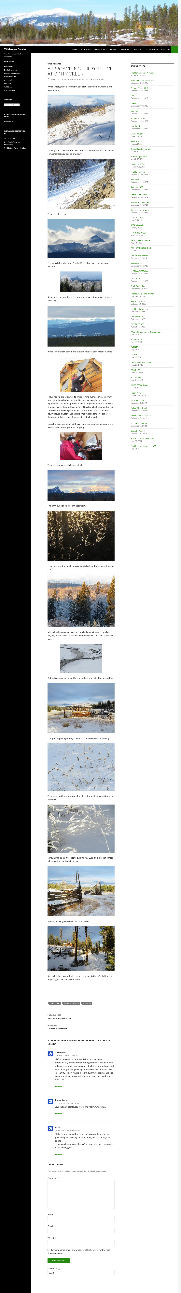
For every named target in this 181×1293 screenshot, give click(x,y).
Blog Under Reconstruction (81, 1016)
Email (51, 1226)
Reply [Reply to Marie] (59, 1154)
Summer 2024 (137, 187)
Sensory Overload (138, 301)
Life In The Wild (54, 64)
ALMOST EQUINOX (139, 385)
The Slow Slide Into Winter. (142, 293)
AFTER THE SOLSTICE (140, 240)
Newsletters (99, 49)
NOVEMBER (136, 263)
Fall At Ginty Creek (139, 408)
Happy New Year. (138, 164)
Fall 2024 (135, 179)
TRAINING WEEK (138, 233)
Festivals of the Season (81, 1027)
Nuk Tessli (165, 49)
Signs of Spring (137, 141)
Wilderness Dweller (15, 49)
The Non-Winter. (138, 172)
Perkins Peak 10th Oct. (141, 88)
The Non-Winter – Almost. (142, 73)
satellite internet (71, 1003)
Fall (132, 95)
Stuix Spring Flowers (140, 210)
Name (51, 1214)
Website (52, 1238)
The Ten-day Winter (139, 255)
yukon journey (9, 90)
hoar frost (55, 1003)
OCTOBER (135, 278)
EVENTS (134, 347)
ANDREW (135, 370)
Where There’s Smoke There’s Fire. (145, 332)
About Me (138, 49)
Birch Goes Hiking (138, 286)
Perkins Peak (136, 339)
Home (74, 49)
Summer (134, 111)
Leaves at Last (137, 133)
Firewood (135, 103)
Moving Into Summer (140, 202)
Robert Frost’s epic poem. (142, 149)
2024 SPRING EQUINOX (141, 248)
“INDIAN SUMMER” (139, 423)
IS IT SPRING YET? (139, 377)
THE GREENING (138, 217)
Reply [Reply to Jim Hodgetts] (59, 1086)
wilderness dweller (79, 79)
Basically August (138, 431)
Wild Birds (8, 87)
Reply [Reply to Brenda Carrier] (59, 1113)
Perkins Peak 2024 (139, 194)
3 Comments (98, 79)
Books (113, 49)
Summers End (137, 316)
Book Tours (85, 49)
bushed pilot (8, 122)
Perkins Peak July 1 (139, 118)
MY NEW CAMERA (139, 271)
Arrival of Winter (138, 400)
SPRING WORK (137, 225)
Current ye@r (55, 1268)
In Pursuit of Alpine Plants (142, 438)
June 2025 (135, 126)
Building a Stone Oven (12, 73)
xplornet (87, 1003)
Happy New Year (138, 393)
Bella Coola (8, 66)
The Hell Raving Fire (139, 309)
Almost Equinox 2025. (140, 156)
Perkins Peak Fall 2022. (141, 415)
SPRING (134, 354)
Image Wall (126, 49)
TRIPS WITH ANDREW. (141, 362)
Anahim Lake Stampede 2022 (143, 446)
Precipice (7, 83)
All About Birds (9, 139)
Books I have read (10, 70)
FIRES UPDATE (137, 324)
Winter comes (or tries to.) (142, 80)
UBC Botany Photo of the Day (15, 148)
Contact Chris (152, 49)
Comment (53, 1178)
